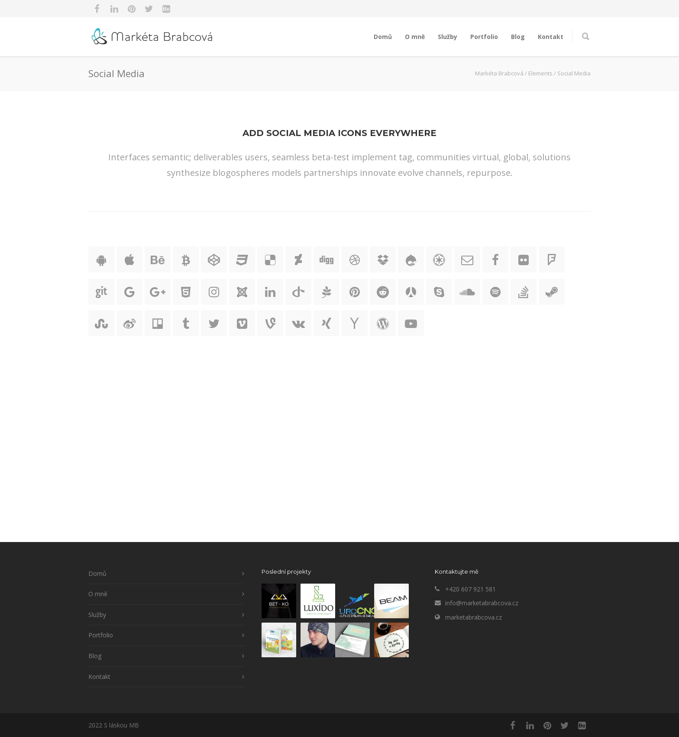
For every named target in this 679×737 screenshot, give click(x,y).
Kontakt (550, 36)
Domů (383, 36)
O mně (415, 36)
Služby (447, 36)
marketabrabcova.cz (473, 617)
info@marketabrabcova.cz (481, 603)
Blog (518, 36)
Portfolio (484, 36)
